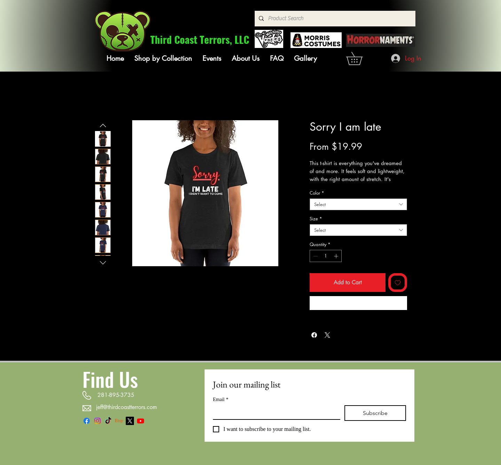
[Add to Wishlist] (397, 282)
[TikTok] (108, 421)
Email (220, 399)
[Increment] (337, 256)
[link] (360, 58)
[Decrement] (315, 256)
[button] (163, 58)
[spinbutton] (326, 256)
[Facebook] (86, 421)
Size (316, 218)
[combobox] (358, 204)
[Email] (274, 412)
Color (317, 193)
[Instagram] (97, 421)
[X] (130, 421)
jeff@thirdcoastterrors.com (126, 407)
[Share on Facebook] (314, 335)
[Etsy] (119, 421)
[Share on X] (327, 335)
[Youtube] (140, 421)
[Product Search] (334, 18)
